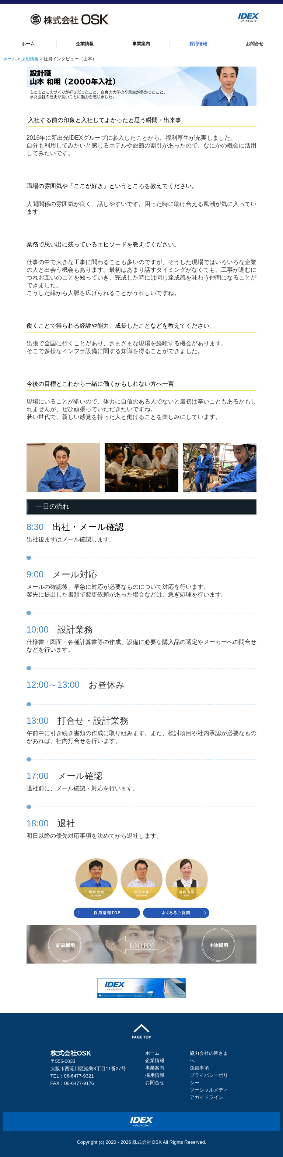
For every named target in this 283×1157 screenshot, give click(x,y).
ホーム (28, 43)
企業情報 (85, 43)
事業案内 (141, 43)
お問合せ (254, 43)
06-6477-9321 (79, 1076)
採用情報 (198, 43)
